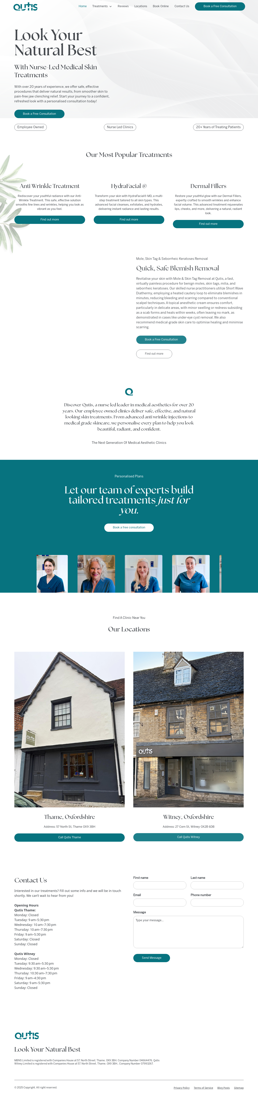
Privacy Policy (181, 1087)
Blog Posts (223, 1087)
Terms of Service (203, 1087)
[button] (102, 6)
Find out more (49, 219)
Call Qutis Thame (69, 837)
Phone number (201, 895)
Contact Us (182, 6)
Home (83, 6)
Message (139, 912)
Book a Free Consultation (220, 6)
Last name (198, 878)
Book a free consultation (129, 527)
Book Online (161, 6)
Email (137, 895)
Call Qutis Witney (188, 836)
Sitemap (239, 1087)
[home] (25, 6)
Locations (140, 6)
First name (140, 878)
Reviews (123, 6)
